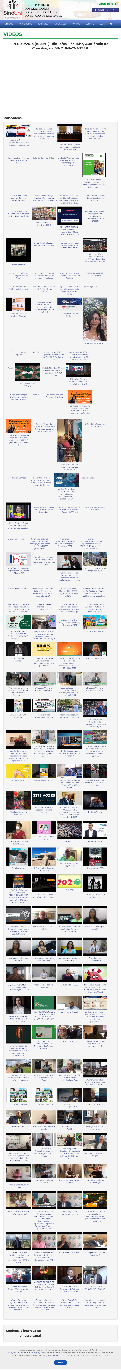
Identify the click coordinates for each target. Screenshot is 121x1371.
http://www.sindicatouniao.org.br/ (24, 1353)
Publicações (60, 24)
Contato (90, 24)
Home (9, 24)
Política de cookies (63, 1355)
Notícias (76, 24)
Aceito (60, 1363)
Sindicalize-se (105, 10)
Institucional (25, 24)
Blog (102, 24)
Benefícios (42, 24)
